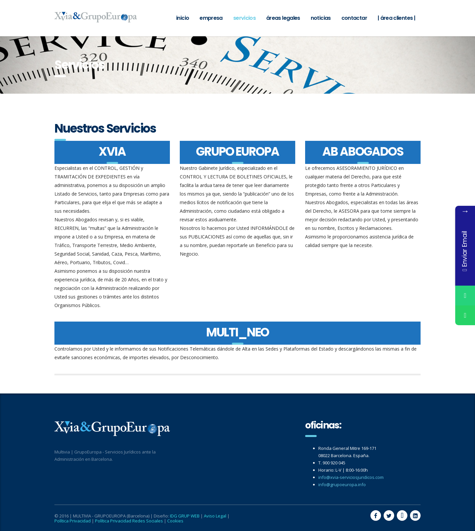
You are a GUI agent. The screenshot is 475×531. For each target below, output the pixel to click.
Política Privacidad (72, 521)
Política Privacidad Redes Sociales (129, 521)
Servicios (244, 18)
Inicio (182, 18)
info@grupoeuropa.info (342, 484)
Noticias (321, 18)
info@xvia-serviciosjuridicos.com (351, 477)
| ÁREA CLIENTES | (396, 18)
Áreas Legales (283, 18)
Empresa (211, 18)
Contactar (354, 18)
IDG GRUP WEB (185, 516)
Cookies (175, 521)
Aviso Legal (215, 516)
